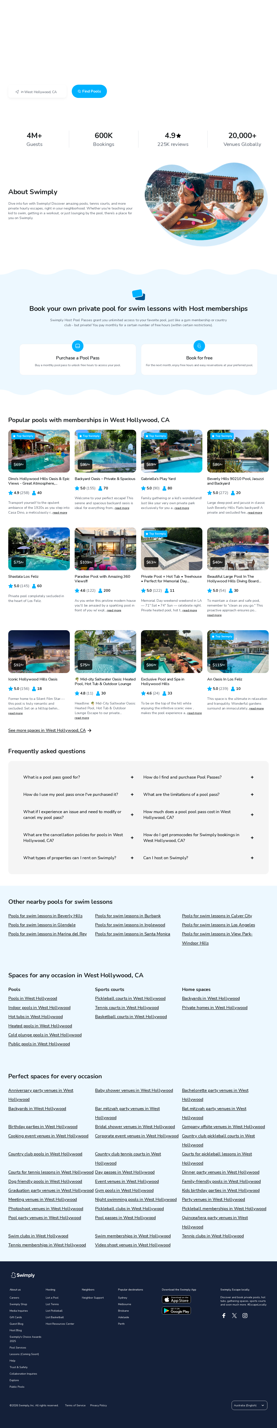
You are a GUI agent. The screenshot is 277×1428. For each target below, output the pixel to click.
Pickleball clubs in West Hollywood (129, 1209)
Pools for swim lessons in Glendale (42, 925)
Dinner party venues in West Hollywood (220, 1172)
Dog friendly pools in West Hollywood (45, 1181)
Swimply (13, 28)
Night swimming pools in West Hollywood (136, 1199)
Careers (14, 1298)
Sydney (122, 1298)
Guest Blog (16, 1324)
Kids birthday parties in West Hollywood (221, 1190)
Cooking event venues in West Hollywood (48, 1136)
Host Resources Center (60, 1324)
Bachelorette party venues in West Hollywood (215, 1095)
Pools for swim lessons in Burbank (128, 916)
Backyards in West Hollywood (211, 998)
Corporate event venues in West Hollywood (137, 1136)
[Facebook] (223, 1315)
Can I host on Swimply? (198, 858)
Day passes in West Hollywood (125, 1172)
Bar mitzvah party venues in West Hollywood (127, 1113)
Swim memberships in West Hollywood (133, 1236)
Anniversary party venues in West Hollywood (40, 1095)
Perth (121, 1324)
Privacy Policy (98, 1405)
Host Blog (16, 1330)
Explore (14, 1380)
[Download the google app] (176, 1310)
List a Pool (52, 1298)
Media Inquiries (19, 1311)
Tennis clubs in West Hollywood (213, 1236)
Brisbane (123, 1311)
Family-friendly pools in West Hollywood (221, 1181)
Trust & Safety (19, 1367)
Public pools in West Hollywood (39, 1044)
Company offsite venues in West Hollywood (223, 1127)
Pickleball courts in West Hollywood (130, 998)
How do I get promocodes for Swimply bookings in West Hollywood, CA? (198, 838)
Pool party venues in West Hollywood (44, 1218)
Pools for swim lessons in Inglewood (130, 925)
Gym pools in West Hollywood (124, 1190)
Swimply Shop (18, 1304)
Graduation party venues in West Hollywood (51, 1190)
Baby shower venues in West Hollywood (134, 1090)
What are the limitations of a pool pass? (198, 794)
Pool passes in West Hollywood (125, 1218)
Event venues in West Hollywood (127, 1181)
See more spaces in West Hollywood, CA (47, 730)
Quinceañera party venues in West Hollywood (215, 1222)
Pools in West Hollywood (32, 998)
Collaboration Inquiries (23, 1374)
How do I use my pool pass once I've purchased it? (78, 794)
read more (60, 513)
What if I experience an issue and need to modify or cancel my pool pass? (78, 814)
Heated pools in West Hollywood (40, 1026)
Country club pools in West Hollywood (45, 1154)
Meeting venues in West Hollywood (42, 1199)
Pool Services (18, 1347)
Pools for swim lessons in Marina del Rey (47, 934)
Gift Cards (16, 1317)
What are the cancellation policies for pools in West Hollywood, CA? (78, 838)
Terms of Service (75, 1405)
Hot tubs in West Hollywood (35, 1017)
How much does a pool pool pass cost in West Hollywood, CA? (198, 814)
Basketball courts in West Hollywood (131, 1017)
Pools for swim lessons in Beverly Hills (45, 916)
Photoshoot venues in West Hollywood (45, 1209)
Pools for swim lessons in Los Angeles (218, 925)
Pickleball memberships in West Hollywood (224, 1209)
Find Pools (89, 91)
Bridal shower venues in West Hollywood (135, 1127)
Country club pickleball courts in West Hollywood (218, 1140)
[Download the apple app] (176, 1299)
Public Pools (17, 1387)
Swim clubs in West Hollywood (38, 1236)
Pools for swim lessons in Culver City (217, 916)
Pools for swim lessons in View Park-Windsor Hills (217, 938)
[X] (234, 1315)
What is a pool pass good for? (78, 777)
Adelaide (123, 1317)
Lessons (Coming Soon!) (24, 1354)
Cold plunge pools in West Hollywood (45, 1035)
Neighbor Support (93, 1298)
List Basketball (55, 1317)
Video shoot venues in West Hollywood (132, 1245)
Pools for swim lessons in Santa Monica (132, 934)
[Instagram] (245, 1315)
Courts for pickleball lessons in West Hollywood (217, 1158)
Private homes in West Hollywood (215, 1008)
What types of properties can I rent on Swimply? (78, 858)
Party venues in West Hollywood (213, 1199)
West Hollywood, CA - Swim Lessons (43, 28)
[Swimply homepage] (138, 6)
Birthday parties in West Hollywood (43, 1127)
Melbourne (124, 1304)
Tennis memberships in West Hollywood (47, 1245)
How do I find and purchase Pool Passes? (198, 777)
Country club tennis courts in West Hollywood (128, 1158)
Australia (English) (249, 1405)
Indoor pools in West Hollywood (39, 1008)
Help (12, 1361)
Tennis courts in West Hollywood (127, 1008)
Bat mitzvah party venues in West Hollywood (214, 1113)
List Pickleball (54, 1311)
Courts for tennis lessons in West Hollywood (51, 1172)
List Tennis (52, 1304)
